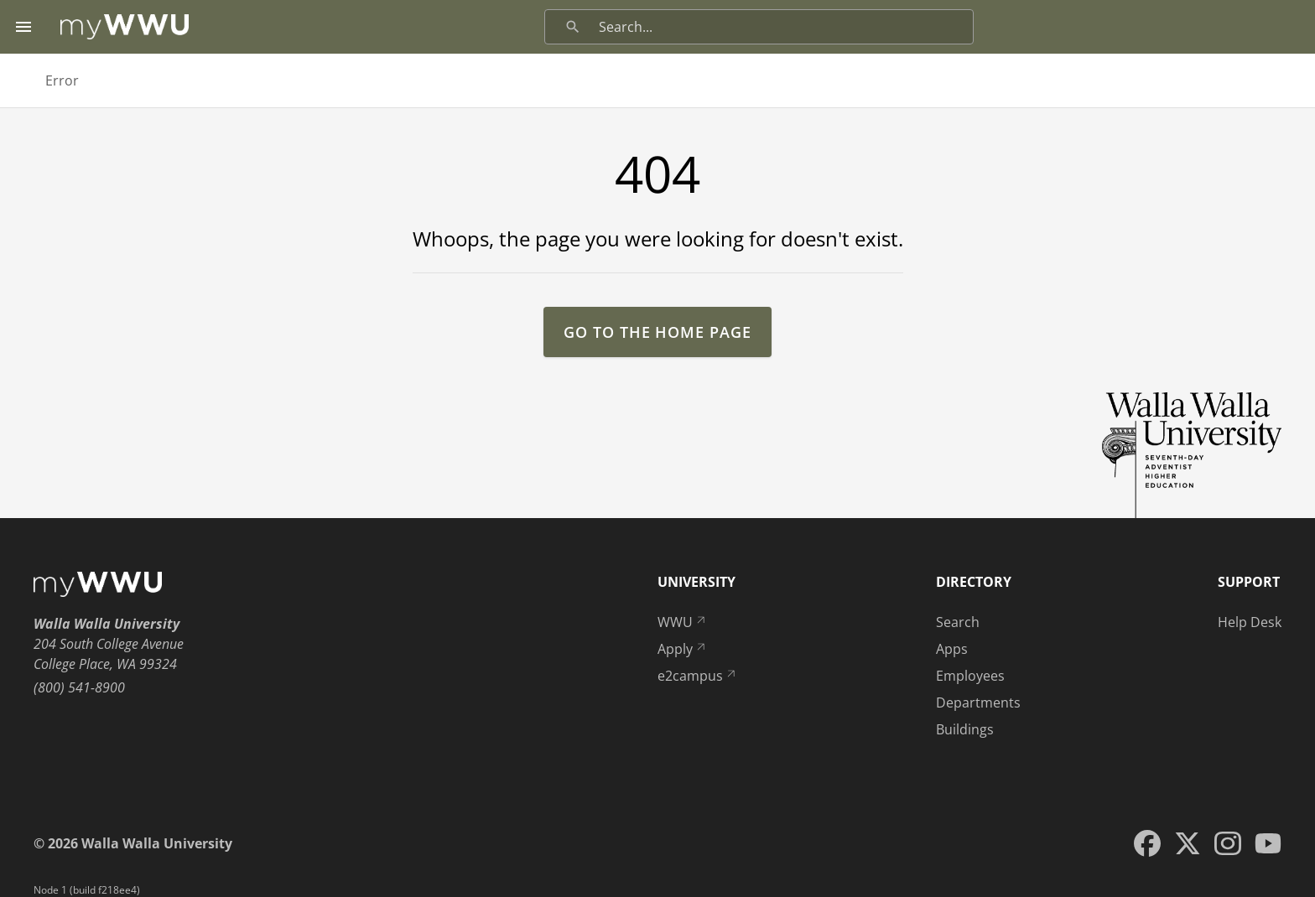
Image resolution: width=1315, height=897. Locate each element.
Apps (952, 649)
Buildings (965, 729)
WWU (683, 622)
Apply (683, 649)
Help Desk (1249, 622)
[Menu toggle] (23, 27)
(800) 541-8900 (79, 687)
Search (958, 622)
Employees (970, 675)
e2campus (698, 675)
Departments (978, 702)
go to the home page (657, 332)
